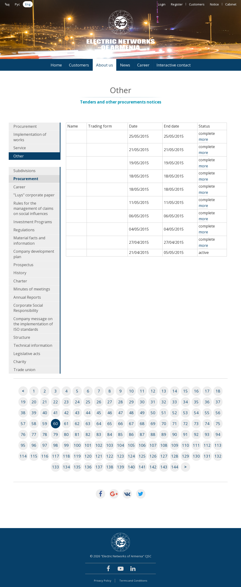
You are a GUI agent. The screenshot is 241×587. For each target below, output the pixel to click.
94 (218, 434)
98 (55, 445)
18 (218, 391)
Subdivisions (24, 170)
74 (207, 423)
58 (34, 423)
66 (120, 423)
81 (77, 434)
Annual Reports (27, 297)
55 (207, 412)
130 (196, 456)
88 (153, 434)
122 (109, 456)
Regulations (24, 229)
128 (174, 456)
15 (185, 391)
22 (55, 402)
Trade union (24, 369)
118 (66, 456)
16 (196, 391)
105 (131, 445)
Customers (197, 4)
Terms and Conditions (133, 580)
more (203, 139)
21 (44, 402)
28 (120, 402)
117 (55, 456)
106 (142, 445)
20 (34, 402)
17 (207, 391)
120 (88, 456)
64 (98, 423)
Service (19, 147)
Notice (214, 4)
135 (77, 467)
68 (142, 423)
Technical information (32, 345)
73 (196, 423)
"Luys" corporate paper (34, 195)
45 (98, 412)
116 (44, 456)
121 (98, 456)
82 (88, 434)
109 (174, 445)
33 (174, 402)
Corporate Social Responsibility (28, 308)
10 (131, 391)
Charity (19, 361)
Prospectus (23, 264)
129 (185, 456)
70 (163, 423)
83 (98, 434)
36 (207, 402)
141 (142, 467)
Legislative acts (26, 353)
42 (66, 412)
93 (207, 434)
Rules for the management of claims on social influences (33, 208)
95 (23, 445)
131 (207, 456)
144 (174, 467)
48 (131, 412)
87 (142, 434)
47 (120, 412)
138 (109, 467)
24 (77, 402)
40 (44, 412)
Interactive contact (174, 65)
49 (142, 412)
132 (217, 456)
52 (174, 412)
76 (23, 434)
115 (33, 456)
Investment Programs (32, 221)
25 (88, 402)
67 (131, 423)
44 (88, 412)
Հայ (7, 4)
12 (153, 391)
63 (88, 423)
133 (55, 467)
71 (174, 423)
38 (23, 412)
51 (163, 412)
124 (131, 456)
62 (77, 423)
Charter (20, 281)
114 (23, 456)
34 (185, 402)
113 (217, 445)
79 (55, 434)
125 (142, 456)
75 (218, 423)
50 (153, 412)
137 (98, 467)
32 (163, 402)
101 (88, 445)
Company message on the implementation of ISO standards (33, 324)
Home (56, 65)
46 (109, 412)
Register (177, 4)
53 (185, 412)
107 (153, 445)
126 (153, 456)
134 (66, 467)
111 (196, 445)
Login (161, 4)
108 (163, 445)
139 (120, 467)
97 (44, 445)
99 (66, 445)
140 (131, 467)
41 (55, 412)
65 (109, 423)
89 (163, 434)
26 (98, 402)
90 (174, 434)
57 (23, 423)
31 (153, 402)
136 (88, 467)
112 (207, 445)
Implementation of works (29, 137)
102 (98, 445)
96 (34, 445)
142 (153, 467)
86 (131, 434)
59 (44, 423)
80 (66, 434)
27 (109, 402)
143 (163, 467)
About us (104, 65)
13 (163, 391)
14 (174, 391)
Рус (17, 4)
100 (77, 445)
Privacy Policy (102, 580)
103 (109, 445)
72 (185, 423)
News (125, 65)
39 (34, 412)
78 (44, 434)
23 (66, 402)
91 (185, 434)
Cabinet (230, 4)
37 (218, 402)
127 (163, 456)
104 (120, 445)
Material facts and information (29, 240)
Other (18, 156)
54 (196, 412)
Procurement (25, 126)
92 (196, 434)
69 (153, 423)
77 (34, 434)
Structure (21, 337)
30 (142, 402)
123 (120, 456)
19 (23, 402)
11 (142, 391)
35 (196, 402)
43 (77, 412)
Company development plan (33, 254)
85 (120, 434)
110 (185, 445)
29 (131, 402)
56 (218, 412)
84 (109, 434)
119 (77, 456)
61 (66, 423)
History (19, 272)
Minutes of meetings (31, 289)
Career (143, 65)
